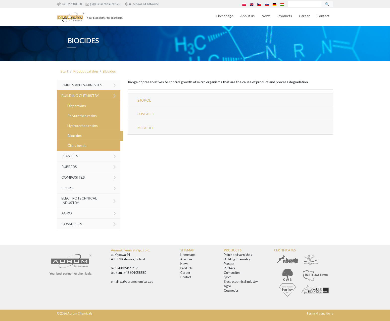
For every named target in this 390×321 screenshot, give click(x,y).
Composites (88, 177)
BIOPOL (144, 100)
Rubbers (88, 166)
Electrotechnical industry (88, 200)
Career (304, 16)
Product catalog (85, 71)
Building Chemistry (88, 95)
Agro (88, 212)
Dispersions (76, 106)
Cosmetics (88, 223)
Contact (323, 16)
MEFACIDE (146, 128)
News (266, 16)
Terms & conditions (319, 313)
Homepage (224, 16)
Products (285, 16)
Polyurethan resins (82, 116)
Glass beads (76, 145)
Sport (88, 187)
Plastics (88, 155)
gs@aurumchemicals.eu (105, 3)
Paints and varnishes (88, 84)
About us (247, 16)
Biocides (109, 71)
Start (64, 71)
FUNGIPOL (146, 114)
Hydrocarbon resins (82, 125)
